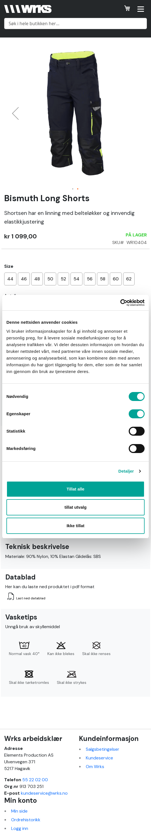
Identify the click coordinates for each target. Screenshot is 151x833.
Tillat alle (75, 489)
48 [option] (37, 279)
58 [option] (102, 279)
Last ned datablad (30, 598)
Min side (19, 811)
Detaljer (126, 471)
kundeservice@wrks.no (44, 793)
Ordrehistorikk (25, 820)
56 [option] (89, 279)
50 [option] (50, 279)
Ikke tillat (75, 525)
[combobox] (75, 23)
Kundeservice (99, 758)
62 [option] (128, 279)
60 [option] (116, 279)
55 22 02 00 (35, 780)
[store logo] (28, 9)
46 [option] (24, 279)
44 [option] (10, 279)
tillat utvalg (75, 507)
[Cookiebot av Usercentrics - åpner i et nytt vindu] (120, 302)
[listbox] (75, 280)
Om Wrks (95, 766)
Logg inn (19, 828)
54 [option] (76, 279)
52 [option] (63, 279)
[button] (15, 113)
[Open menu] (141, 9)
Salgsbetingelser (102, 749)
